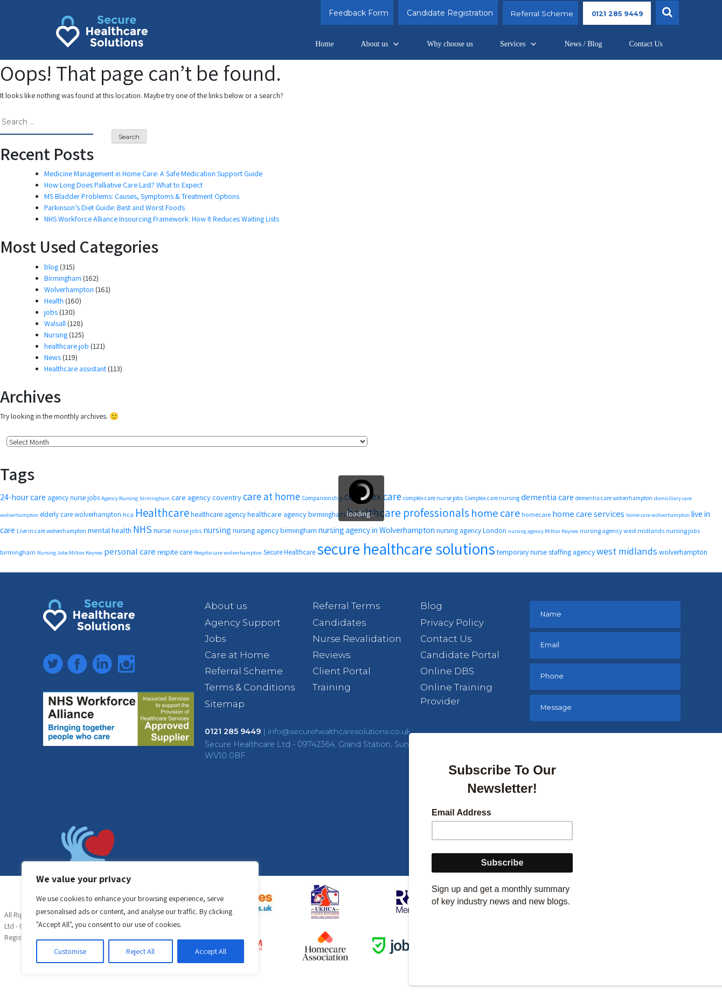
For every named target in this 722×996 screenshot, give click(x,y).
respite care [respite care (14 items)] (174, 552)
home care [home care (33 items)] (495, 513)
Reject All (140, 951)
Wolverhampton (69, 289)
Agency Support (243, 622)
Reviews (331, 654)
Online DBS (447, 671)
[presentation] (610, 758)
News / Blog (583, 44)
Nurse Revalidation (357, 638)
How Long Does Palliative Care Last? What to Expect (123, 185)
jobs (51, 312)
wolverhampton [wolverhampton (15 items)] (683, 552)
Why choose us (450, 44)
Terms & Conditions (250, 687)
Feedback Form (350, 13)
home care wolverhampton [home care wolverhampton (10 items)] (658, 514)
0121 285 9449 (613, 13)
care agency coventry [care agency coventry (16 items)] (206, 497)
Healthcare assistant (75, 369)
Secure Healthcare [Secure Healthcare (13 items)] (289, 552)
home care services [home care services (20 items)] (588, 514)
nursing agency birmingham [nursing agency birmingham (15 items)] (275, 530)
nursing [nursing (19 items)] (217, 530)
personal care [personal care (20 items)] (130, 551)
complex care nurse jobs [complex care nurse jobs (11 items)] (433, 498)
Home (324, 44)
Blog (431, 605)
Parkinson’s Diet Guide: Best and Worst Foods (114, 207)
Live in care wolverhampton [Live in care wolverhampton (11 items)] (51, 531)
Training (332, 687)
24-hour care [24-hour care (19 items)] (23, 497)
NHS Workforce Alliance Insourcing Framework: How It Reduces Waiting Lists (161, 219)
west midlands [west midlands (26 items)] (626, 550)
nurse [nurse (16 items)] (162, 530)
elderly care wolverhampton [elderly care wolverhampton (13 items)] (80, 514)
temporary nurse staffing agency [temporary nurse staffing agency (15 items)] (546, 552)
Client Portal (342, 671)
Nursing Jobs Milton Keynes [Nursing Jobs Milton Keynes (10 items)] (69, 552)
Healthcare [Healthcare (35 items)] (162, 512)
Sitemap (225, 703)
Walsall (55, 323)
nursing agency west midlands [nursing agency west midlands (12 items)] (622, 531)
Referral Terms (346, 605)
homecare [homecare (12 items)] (536, 514)
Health (54, 301)
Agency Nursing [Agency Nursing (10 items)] (119, 498)
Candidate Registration (441, 13)
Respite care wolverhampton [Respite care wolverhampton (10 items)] (228, 552)
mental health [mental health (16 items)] (109, 530)
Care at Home (237, 654)
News (52, 357)
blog (51, 267)
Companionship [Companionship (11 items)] (322, 498)
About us (380, 44)
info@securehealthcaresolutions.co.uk (339, 731)
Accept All (210, 951)
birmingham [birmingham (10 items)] (155, 498)
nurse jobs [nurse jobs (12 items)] (187, 531)
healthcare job (66, 346)
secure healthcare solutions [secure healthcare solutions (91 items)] (406, 548)
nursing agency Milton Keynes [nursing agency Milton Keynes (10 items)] (543, 531)
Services (518, 44)
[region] (140, 917)
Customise (70, 951)
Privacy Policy (452, 622)
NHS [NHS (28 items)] (142, 529)
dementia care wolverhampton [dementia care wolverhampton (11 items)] (613, 498)
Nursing (55, 335)
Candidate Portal (459, 654)
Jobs (215, 638)
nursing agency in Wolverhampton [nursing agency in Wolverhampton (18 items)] (376, 529)
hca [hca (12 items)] (128, 514)
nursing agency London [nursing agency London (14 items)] (471, 530)
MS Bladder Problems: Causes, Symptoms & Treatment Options (141, 196)
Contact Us (646, 44)
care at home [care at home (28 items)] (271, 496)
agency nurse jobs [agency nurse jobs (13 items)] (73, 497)
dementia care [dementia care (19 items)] (547, 497)
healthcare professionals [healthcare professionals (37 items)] (408, 512)
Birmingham (62, 278)
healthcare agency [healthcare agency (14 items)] (218, 514)
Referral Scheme (533, 13)
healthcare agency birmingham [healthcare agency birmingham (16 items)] (296, 514)
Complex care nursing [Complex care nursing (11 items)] (491, 498)
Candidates (339, 622)
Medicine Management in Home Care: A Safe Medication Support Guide (153, 173)
